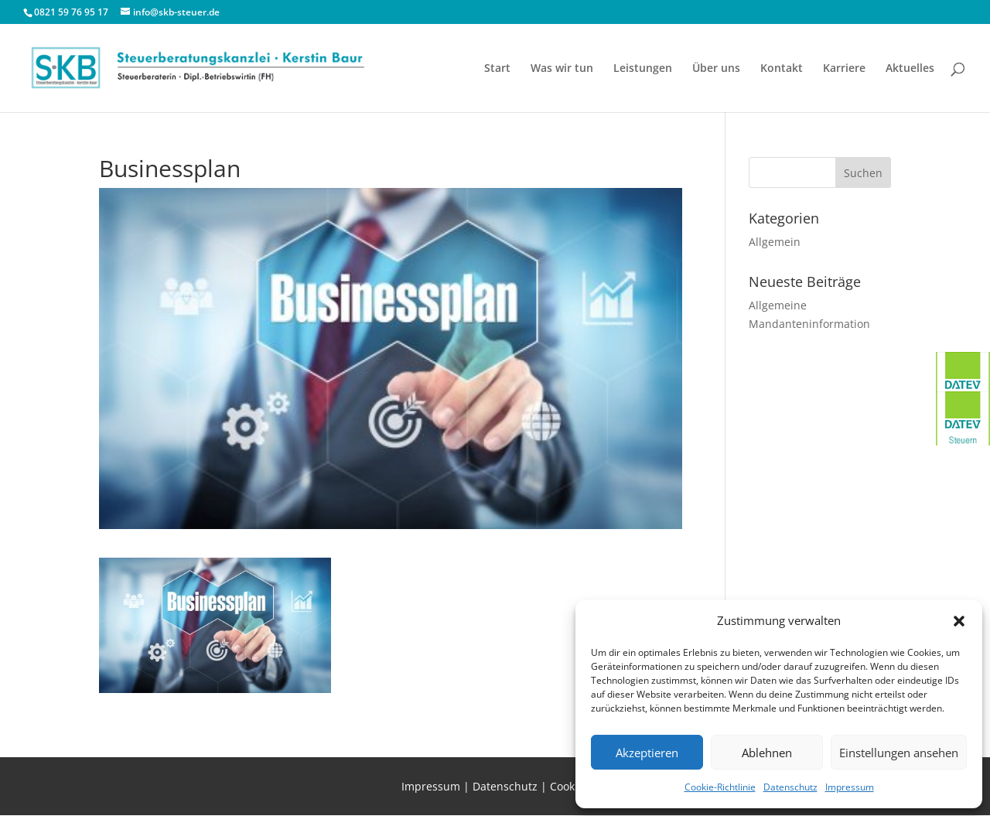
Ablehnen (767, 752)
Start (497, 69)
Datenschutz (790, 787)
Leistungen (642, 69)
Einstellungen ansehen (898, 752)
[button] (959, 621)
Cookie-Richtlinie (720, 787)
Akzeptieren (647, 752)
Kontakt (781, 69)
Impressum (849, 787)
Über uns (716, 69)
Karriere (844, 69)
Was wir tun (562, 69)
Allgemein (775, 241)
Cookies (569, 786)
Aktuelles (910, 69)
